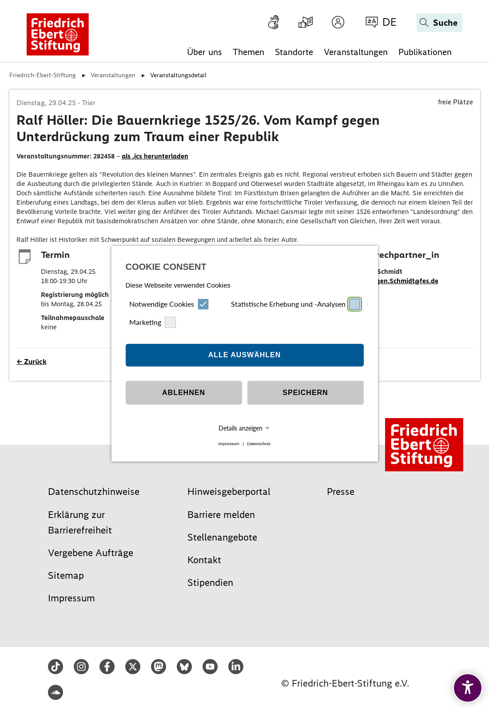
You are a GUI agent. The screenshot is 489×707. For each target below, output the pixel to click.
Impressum (228, 443)
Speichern (305, 392)
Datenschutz (258, 443)
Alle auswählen (244, 355)
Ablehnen (183, 392)
